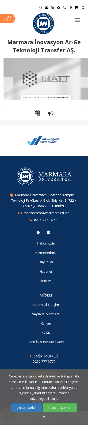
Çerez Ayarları (26, 407)
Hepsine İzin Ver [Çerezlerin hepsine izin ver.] (60, 407)
